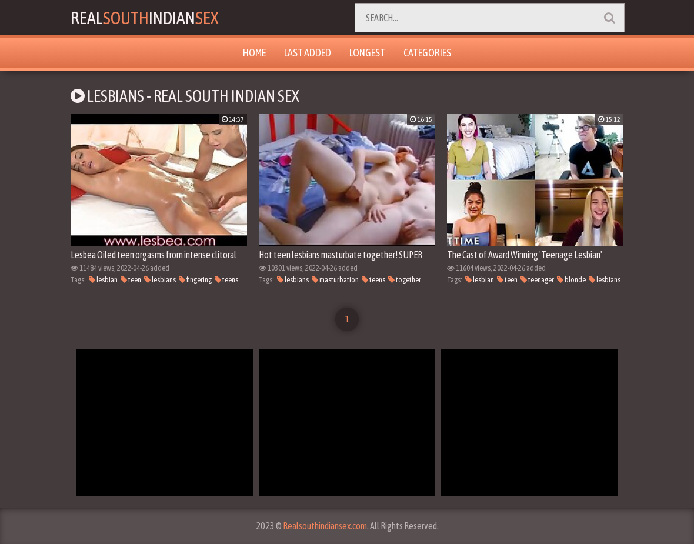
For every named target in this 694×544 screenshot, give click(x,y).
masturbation (335, 279)
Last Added (307, 52)
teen (131, 279)
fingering (195, 279)
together (404, 279)
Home (254, 52)
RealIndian (145, 18)
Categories (427, 52)
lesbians (160, 279)
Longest (367, 52)
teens (226, 279)
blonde (571, 279)
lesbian (103, 279)
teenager (537, 279)
